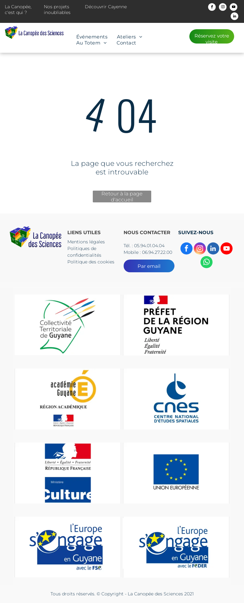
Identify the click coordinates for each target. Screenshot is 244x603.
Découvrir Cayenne (106, 7)
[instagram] (223, 7)
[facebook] (212, 7)
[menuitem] (91, 37)
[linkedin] (234, 17)
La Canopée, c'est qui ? (18, 9)
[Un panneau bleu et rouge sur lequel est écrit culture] (68, 473)
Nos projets (56, 7)
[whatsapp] (206, 263)
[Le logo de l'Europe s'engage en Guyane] (68, 547)
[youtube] (233, 7)
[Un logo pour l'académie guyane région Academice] (68, 399)
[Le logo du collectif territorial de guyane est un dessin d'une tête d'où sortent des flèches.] (68, 325)
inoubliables (57, 12)
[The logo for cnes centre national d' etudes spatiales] (176, 399)
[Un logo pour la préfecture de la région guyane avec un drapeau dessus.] (176, 325)
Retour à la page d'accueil (122, 196)
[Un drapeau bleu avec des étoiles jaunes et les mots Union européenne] (176, 473)
